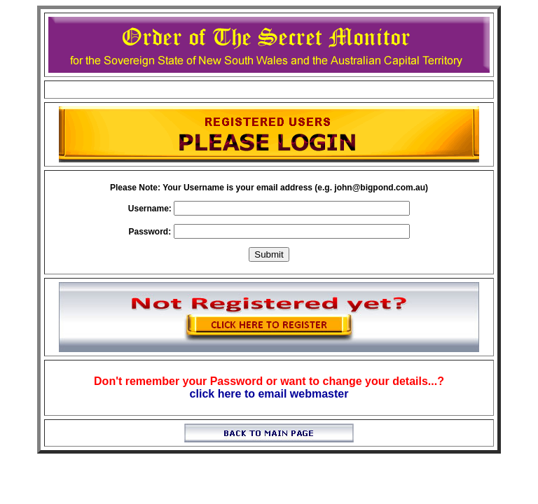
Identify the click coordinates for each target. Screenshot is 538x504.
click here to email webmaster (269, 394)
